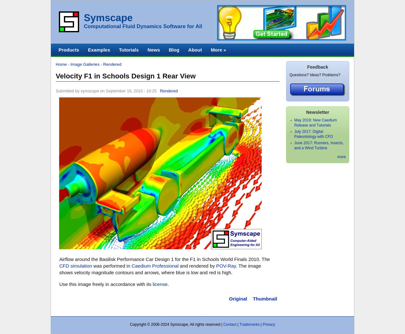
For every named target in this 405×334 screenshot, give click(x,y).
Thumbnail (265, 298)
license (160, 284)
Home (61, 64)
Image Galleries (85, 64)
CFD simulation (75, 266)
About (195, 50)
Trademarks (250, 324)
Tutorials (129, 50)
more (341, 157)
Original (238, 298)
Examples (99, 50)
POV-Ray (226, 266)
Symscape (108, 17)
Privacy (269, 324)
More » (218, 50)
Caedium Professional (155, 266)
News (153, 50)
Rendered (112, 64)
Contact (229, 324)
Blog (174, 50)
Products (69, 50)
